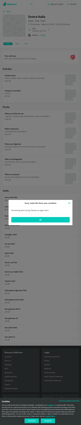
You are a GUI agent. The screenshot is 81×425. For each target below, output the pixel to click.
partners (51, 406)
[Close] (69, 203)
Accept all (47, 422)
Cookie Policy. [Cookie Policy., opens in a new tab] (50, 417)
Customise (31, 422)
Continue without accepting (69, 402)
